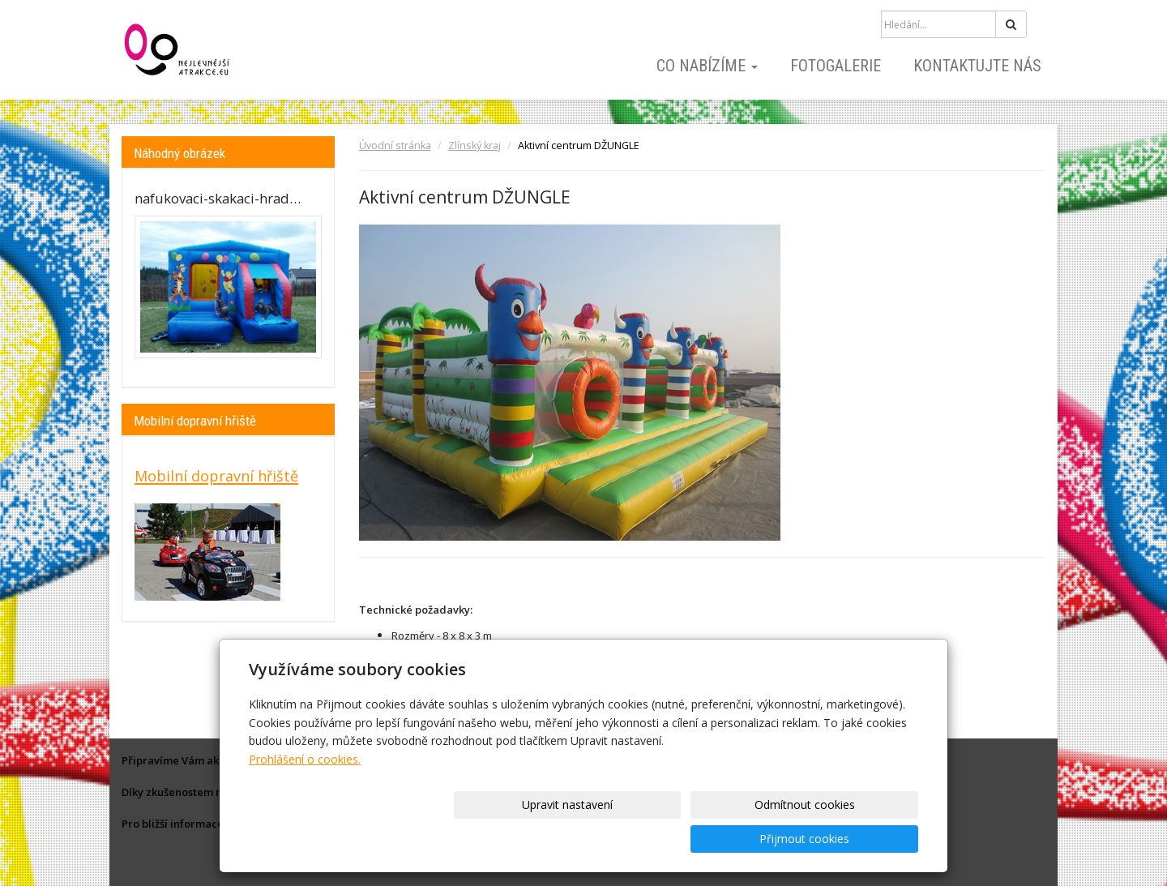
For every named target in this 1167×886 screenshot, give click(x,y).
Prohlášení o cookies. (305, 793)
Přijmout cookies (856, 838)
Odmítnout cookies (723, 838)
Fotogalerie (835, 65)
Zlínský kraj (474, 145)
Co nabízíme (707, 65)
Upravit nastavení (589, 838)
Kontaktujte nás (977, 65)
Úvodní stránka (395, 145)
